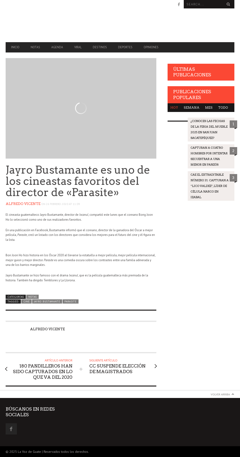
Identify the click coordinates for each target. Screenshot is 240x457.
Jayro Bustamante (47, 301)
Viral (78, 47)
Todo (223, 107)
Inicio (15, 47)
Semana (191, 107)
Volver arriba (220, 394)
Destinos (100, 47)
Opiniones (151, 47)
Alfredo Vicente (23, 204)
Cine (26, 301)
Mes (209, 107)
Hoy (174, 107)
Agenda (57, 47)
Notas (35, 47)
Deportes (125, 47)
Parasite (70, 301)
